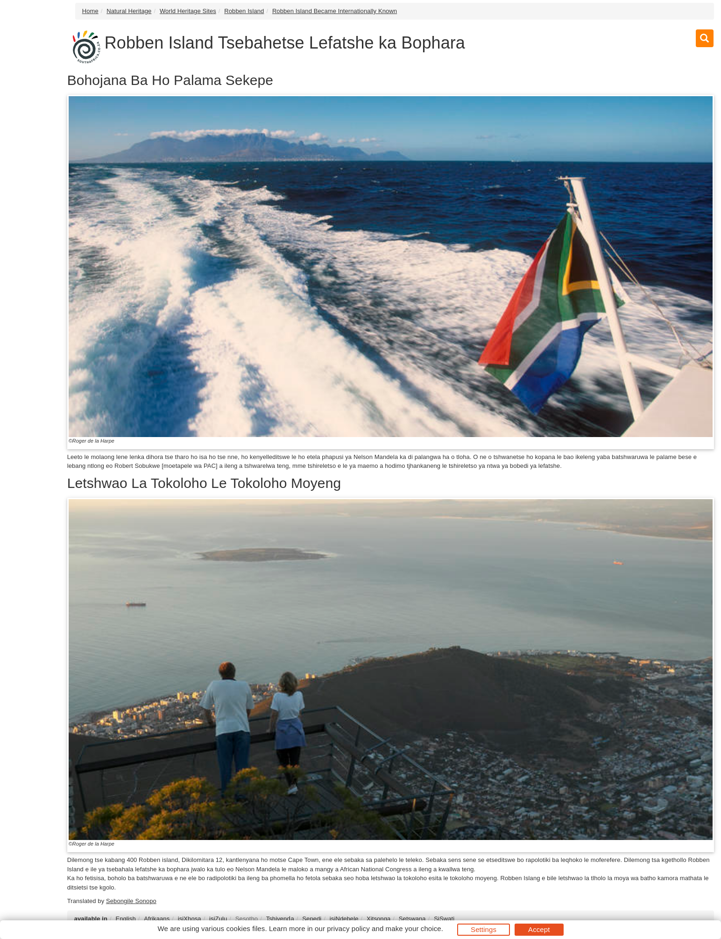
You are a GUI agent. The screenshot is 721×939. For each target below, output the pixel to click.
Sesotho (246, 918)
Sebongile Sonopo (131, 900)
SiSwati (444, 918)
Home (90, 10)
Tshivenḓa (280, 918)
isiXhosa (189, 918)
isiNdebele (344, 918)
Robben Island (244, 10)
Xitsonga (378, 918)
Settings (483, 929)
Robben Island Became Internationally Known (334, 10)
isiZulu (218, 918)
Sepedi (311, 918)
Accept (539, 929)
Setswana (412, 918)
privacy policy (348, 928)
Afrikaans (157, 918)
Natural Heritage (128, 10)
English (125, 918)
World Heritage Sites (188, 10)
